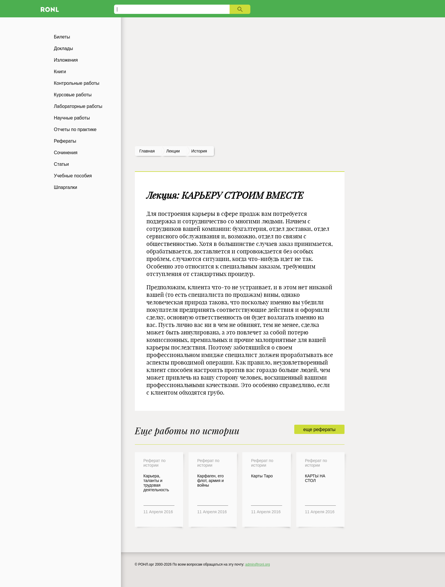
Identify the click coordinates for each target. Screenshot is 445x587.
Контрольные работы (77, 83)
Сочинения (66, 152)
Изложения (66, 60)
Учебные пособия (73, 175)
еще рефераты (319, 429)
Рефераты (65, 141)
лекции (173, 151)
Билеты (62, 36)
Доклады (63, 48)
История (199, 151)
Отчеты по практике (75, 129)
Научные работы (72, 117)
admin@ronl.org (257, 564)
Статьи (61, 164)
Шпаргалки (65, 187)
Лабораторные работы (78, 106)
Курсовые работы (73, 94)
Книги (60, 71)
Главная (147, 151)
